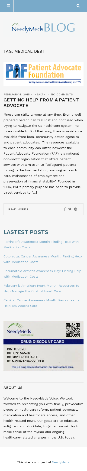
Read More (18, 209)
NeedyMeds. (61, 462)
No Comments (62, 94)
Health (40, 94)
